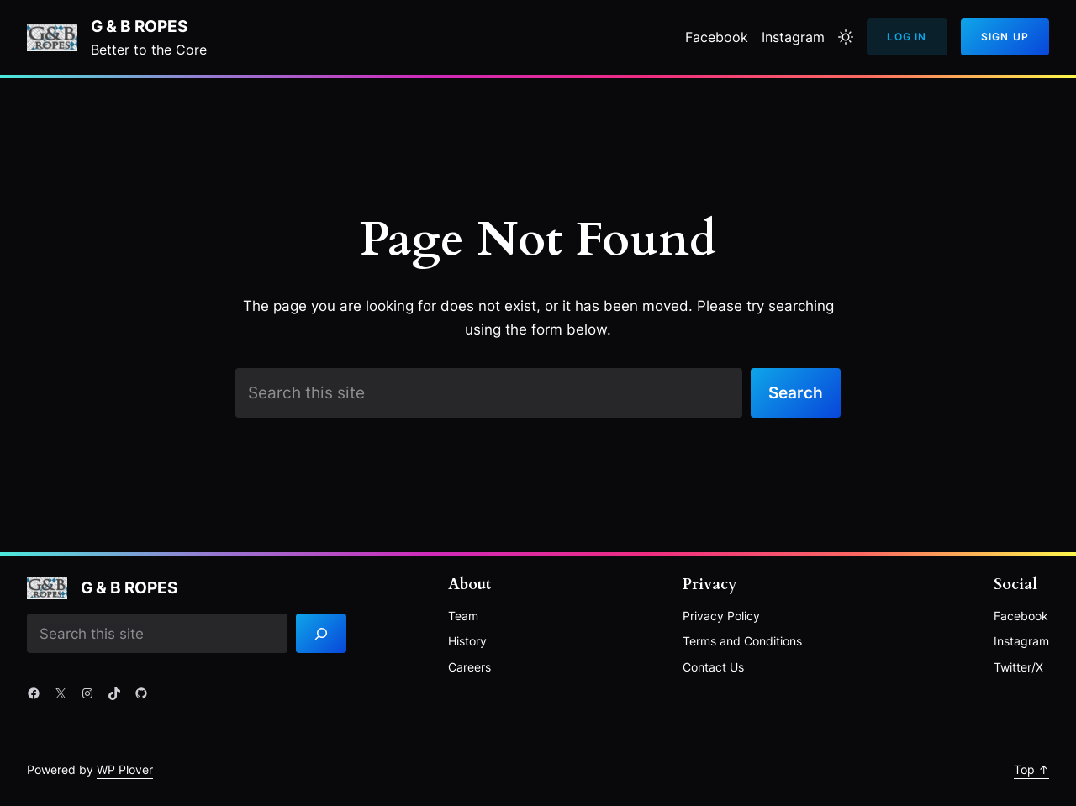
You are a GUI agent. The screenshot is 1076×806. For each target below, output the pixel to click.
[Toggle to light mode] (845, 37)
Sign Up (1005, 36)
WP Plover (125, 769)
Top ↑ (1031, 769)
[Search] (321, 633)
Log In (906, 36)
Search (795, 392)
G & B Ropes (139, 26)
